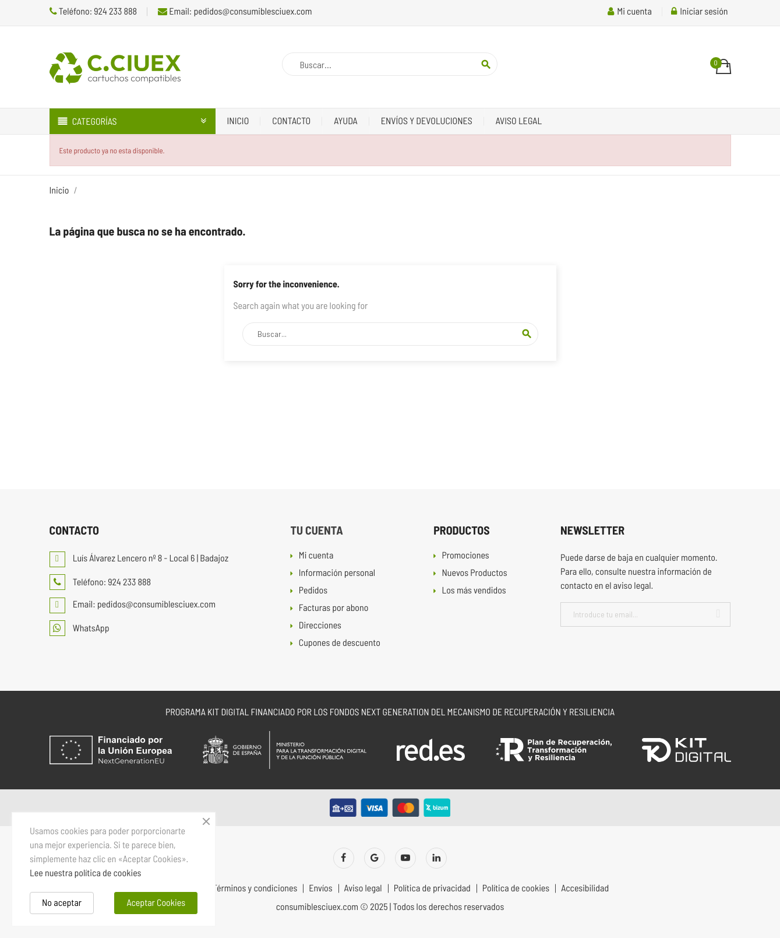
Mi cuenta (316, 556)
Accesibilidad (585, 888)
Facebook (343, 858)
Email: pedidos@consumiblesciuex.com (235, 11)
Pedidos (313, 591)
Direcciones (320, 626)
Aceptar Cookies (155, 902)
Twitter (374, 858)
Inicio (238, 121)
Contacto (291, 121)
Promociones (465, 556)
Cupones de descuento (339, 643)
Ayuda (346, 121)
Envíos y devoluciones (426, 121)
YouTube (405, 858)
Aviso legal (519, 121)
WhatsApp (80, 628)
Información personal (337, 573)
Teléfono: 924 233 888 (93, 11)
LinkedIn (436, 858)
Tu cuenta (316, 530)
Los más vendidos (474, 591)
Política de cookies (515, 888)
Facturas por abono (334, 608)
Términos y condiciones (255, 888)
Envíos (320, 888)
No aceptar (62, 902)
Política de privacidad (432, 888)
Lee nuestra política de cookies (85, 873)
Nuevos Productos (474, 573)
